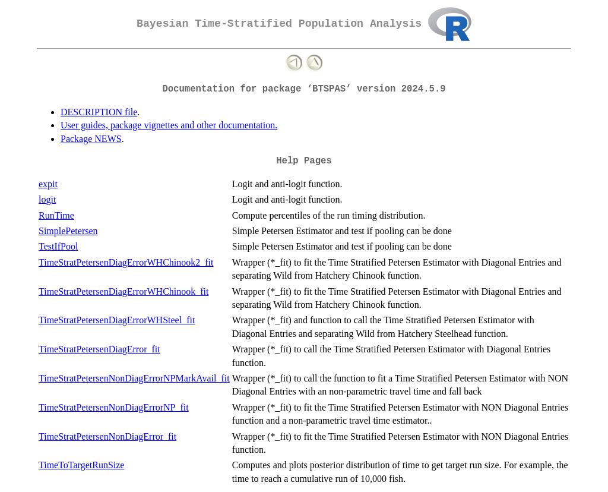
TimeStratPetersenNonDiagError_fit (107, 436)
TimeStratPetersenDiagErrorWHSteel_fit (117, 320)
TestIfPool (58, 246)
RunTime (56, 215)
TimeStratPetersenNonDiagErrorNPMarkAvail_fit (134, 378)
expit (48, 184)
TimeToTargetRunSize (81, 465)
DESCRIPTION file (99, 112)
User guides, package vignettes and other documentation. (169, 125)
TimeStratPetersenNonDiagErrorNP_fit (114, 407)
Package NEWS (91, 139)
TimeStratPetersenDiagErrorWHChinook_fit (123, 291)
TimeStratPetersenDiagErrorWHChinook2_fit (126, 262)
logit (47, 199)
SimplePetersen (68, 231)
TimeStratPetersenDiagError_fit (99, 349)
